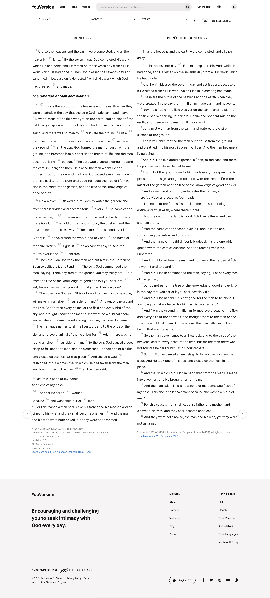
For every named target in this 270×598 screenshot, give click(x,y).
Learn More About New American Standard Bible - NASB (62, 452)
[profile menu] (231, 6)
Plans (74, 6)
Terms (87, 578)
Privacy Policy (74, 578)
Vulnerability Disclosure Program (49, 582)
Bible (62, 6)
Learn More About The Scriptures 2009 (157, 436)
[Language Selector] (219, 6)
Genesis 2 (62, 19)
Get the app (203, 6)
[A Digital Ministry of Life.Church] (135, 568)
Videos (86, 6)
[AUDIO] (195, 21)
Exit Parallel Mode (222, 20)
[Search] (140, 7)
